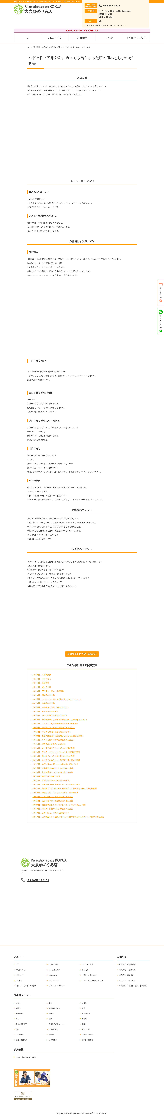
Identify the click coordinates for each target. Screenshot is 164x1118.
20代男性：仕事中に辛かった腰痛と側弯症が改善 (53, 801)
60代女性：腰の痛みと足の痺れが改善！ (49, 744)
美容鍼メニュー (21, 970)
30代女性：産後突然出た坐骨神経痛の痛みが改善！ (54, 740)
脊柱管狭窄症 (20, 1035)
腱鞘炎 (18, 1008)
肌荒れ (18, 1003)
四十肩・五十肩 (87, 1035)
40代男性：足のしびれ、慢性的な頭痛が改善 (51, 813)
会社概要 (19, 980)
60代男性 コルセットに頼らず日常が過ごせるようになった (57, 699)
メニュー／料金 (55, 38)
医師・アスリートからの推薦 (26, 986)
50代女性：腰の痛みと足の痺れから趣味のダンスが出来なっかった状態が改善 (65, 789)
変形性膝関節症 (21, 1040)
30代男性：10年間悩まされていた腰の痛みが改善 (53, 768)
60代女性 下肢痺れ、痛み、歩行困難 (48, 691)
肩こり (18, 1019)
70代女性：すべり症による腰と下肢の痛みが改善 (53, 797)
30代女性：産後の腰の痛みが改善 (46, 776)
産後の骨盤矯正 (21, 1024)
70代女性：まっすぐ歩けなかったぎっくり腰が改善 (54, 748)
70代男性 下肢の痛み (42, 679)
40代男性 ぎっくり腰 (42, 687)
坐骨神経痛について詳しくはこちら (82, 654)
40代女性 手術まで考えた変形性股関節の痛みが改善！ (55, 724)
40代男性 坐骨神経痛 (42, 675)
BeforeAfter (53, 975)
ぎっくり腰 (86, 1029)
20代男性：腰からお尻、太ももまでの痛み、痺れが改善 (55, 793)
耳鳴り (84, 1024)
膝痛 (83, 1008)
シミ (50, 1003)
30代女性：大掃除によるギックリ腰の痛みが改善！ (54, 728)
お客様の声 (82, 38)
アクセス (109, 38)
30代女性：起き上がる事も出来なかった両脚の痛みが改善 (56, 785)
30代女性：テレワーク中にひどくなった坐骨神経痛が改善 (56, 752)
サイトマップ (53, 980)
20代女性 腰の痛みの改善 (44, 695)
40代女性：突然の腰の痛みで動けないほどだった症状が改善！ (58, 736)
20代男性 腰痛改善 (41, 683)
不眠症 (51, 1013)
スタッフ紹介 (53, 965)
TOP (27, 38)
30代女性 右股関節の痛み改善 (45, 711)
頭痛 (17, 1029)
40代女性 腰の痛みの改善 (44, 703)
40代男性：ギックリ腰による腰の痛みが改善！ (52, 732)
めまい (84, 1003)
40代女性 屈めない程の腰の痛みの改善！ (50, 716)
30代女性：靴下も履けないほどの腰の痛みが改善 (53, 772)
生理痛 (84, 1019)
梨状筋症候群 (53, 1029)
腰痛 (50, 1019)
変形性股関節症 (87, 1040)
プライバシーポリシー (57, 986)
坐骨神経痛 (36, 47)
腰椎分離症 (20, 1013)
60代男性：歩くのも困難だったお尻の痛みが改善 (53, 809)
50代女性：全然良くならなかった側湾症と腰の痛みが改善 (56, 760)
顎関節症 (52, 1035)
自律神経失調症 (54, 1008)
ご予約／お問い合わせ (136, 38)
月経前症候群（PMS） (57, 1024)
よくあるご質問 (54, 970)
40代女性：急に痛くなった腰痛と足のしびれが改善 (54, 756)
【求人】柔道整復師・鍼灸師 (92, 980)
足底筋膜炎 (53, 1040)
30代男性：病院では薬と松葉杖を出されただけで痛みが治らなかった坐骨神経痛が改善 (68, 817)
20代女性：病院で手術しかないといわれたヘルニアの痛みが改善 (59, 805)
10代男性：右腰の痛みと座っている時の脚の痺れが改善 (55, 764)
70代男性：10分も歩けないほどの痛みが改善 (51, 780)
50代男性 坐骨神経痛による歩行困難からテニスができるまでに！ (60, 720)
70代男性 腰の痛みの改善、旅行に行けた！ (51, 707)
